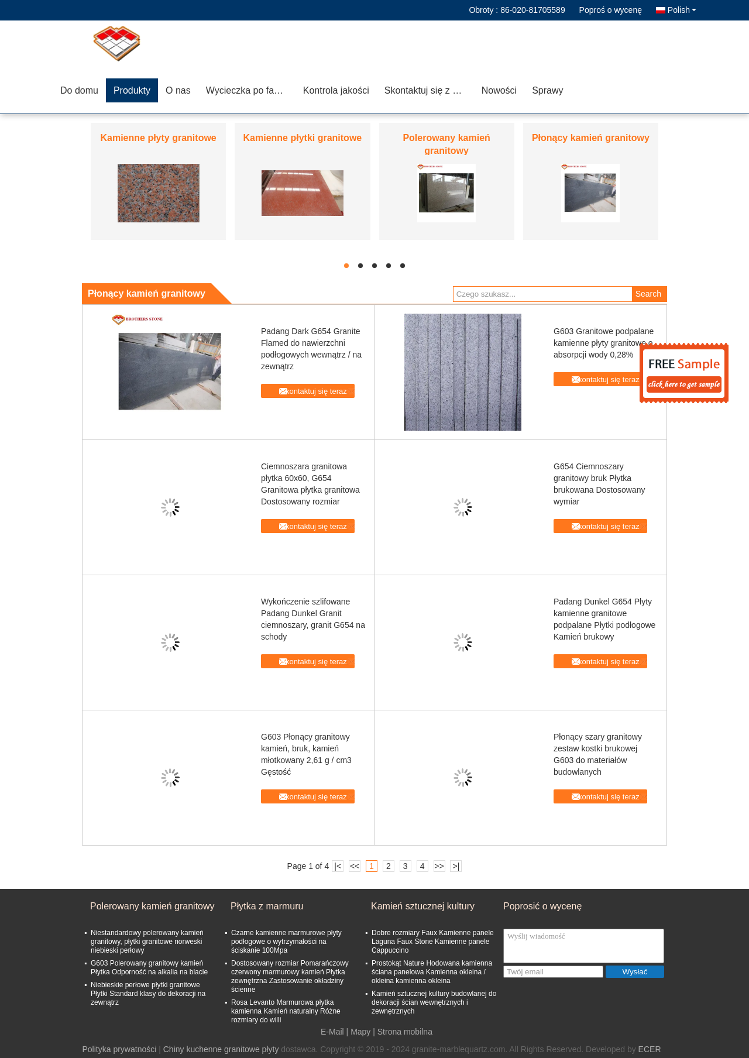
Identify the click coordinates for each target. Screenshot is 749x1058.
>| (456, 866)
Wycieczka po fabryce (251, 90)
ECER (649, 1049)
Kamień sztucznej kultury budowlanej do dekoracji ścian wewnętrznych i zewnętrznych (434, 1002)
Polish (682, 10)
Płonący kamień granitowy (591, 138)
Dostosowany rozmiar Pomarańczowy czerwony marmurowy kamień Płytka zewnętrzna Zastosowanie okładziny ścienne (290, 976)
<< (354, 866)
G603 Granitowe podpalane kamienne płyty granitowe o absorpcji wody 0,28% (604, 343)
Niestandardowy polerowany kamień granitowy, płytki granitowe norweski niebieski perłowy (147, 941)
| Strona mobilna (402, 1031)
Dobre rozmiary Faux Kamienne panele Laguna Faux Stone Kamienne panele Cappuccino (433, 941)
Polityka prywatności (119, 1049)
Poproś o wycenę (610, 10)
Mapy (360, 1031)
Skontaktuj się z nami (428, 90)
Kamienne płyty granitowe (158, 138)
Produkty (132, 90)
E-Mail (332, 1031)
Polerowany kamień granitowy (152, 906)
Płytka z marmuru (267, 906)
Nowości (499, 90)
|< (337, 866)
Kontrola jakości (336, 90)
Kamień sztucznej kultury (423, 906)
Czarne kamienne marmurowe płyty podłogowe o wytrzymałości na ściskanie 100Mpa (286, 941)
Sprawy (547, 90)
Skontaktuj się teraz (313, 391)
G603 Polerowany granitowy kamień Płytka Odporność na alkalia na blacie (149, 967)
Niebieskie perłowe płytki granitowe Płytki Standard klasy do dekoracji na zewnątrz (148, 994)
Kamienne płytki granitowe (302, 138)
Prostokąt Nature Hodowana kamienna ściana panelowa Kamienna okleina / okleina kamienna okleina (432, 972)
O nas (178, 90)
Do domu (79, 90)
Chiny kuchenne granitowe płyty (221, 1049)
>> (439, 866)
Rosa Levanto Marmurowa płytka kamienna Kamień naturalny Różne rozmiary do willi (286, 1011)
